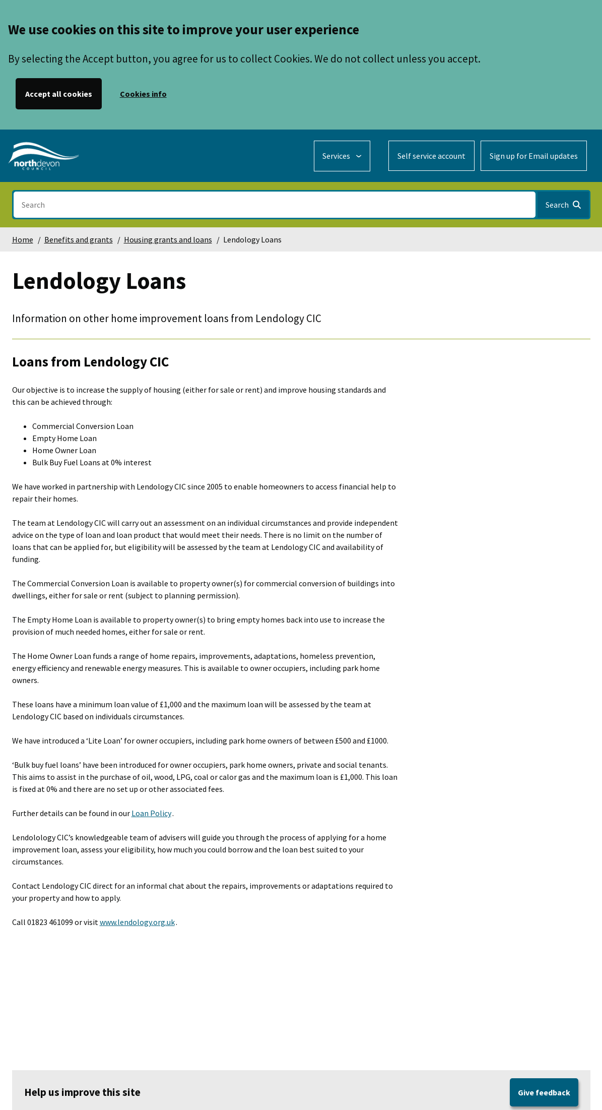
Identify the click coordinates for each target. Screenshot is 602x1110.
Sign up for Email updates (534, 156)
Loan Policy (151, 813)
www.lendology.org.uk (137, 922)
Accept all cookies (58, 94)
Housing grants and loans (168, 239)
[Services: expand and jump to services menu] (342, 156)
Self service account (431, 156)
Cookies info (143, 94)
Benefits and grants (78, 239)
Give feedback (544, 1092)
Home (22, 239)
